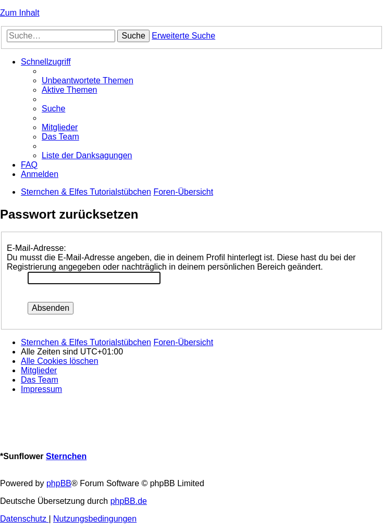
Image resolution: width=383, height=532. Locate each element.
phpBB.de (128, 501)
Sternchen (66, 456)
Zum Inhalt (20, 12)
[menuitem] (87, 80)
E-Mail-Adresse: (36, 248)
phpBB (58, 483)
